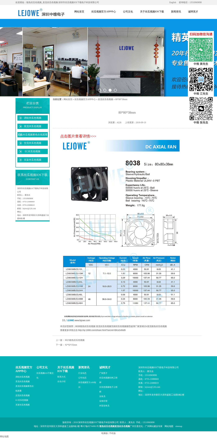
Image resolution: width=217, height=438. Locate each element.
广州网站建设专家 (153, 426)
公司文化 (128, 11)
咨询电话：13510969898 (190, 2)
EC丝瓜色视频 (32, 151)
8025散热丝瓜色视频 (75, 340)
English (172, 2)
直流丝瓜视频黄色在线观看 (32, 134)
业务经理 (103, 401)
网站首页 (79, 11)
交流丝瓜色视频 (32, 143)
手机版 (112, 433)
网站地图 (169, 426)
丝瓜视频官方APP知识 (87, 384)
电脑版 (104, 433)
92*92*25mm (71, 345)
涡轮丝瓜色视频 (32, 118)
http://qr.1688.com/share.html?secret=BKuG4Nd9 (101, 330)
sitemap (178, 426)
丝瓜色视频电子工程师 (108, 389)
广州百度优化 (136, 426)
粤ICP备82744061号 (89, 426)
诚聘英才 (193, 11)
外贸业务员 (104, 405)
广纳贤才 (103, 373)
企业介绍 (61, 381)
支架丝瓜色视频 (32, 159)
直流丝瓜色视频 (32, 126)
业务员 (102, 396)
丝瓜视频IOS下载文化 (45, 375)
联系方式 (61, 377)
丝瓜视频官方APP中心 (103, 11)
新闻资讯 (176, 11)
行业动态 (82, 373)
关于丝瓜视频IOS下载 (152, 11)
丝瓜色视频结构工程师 (108, 380)
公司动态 (82, 378)
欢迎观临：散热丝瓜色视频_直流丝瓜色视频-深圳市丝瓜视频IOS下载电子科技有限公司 (57, 2)
